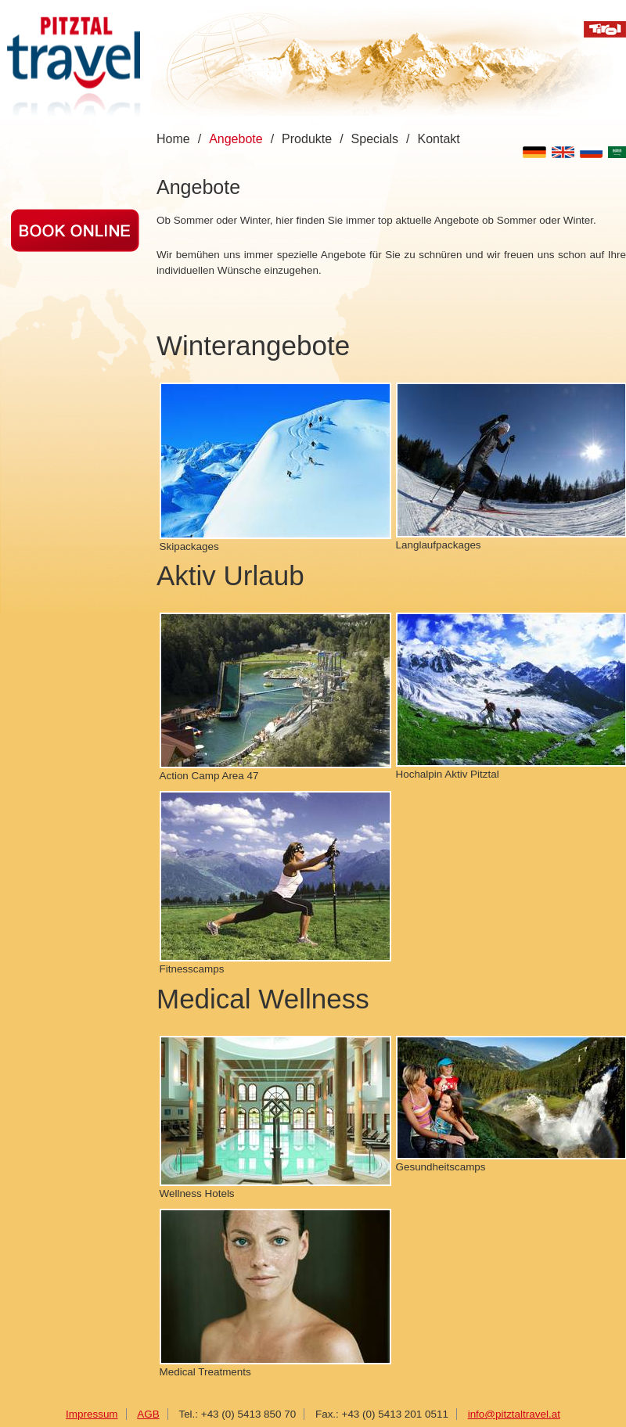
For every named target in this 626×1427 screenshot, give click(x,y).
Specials (374, 139)
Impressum (91, 1414)
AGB (148, 1414)
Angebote (236, 139)
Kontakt (439, 139)
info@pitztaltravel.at (514, 1414)
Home (173, 139)
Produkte (307, 139)
